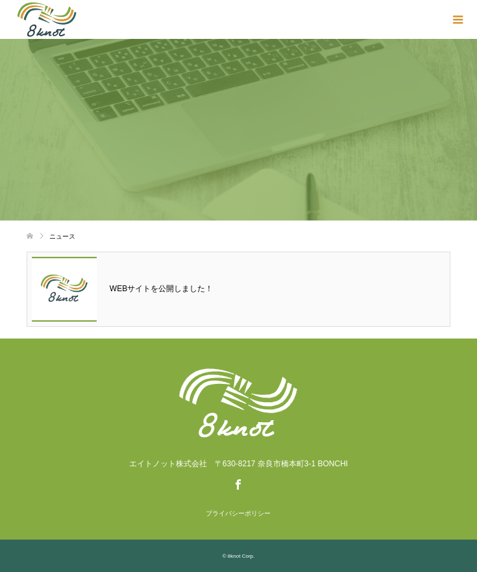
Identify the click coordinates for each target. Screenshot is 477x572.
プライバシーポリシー (238, 513)
